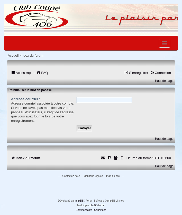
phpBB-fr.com (97, 205)
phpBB (79, 200)
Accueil (13, 55)
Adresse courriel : (25, 99)
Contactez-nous (71, 176)
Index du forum (32, 55)
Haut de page (164, 81)
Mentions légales (93, 176)
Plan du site (113, 176)
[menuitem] (42, 72)
